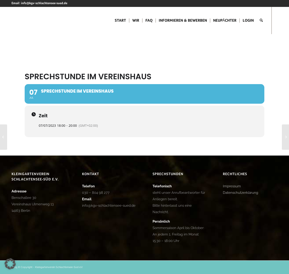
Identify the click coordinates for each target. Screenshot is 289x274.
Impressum (232, 186)
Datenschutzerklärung (240, 193)
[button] (10, 264)
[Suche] (261, 20)
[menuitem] (120, 20)
